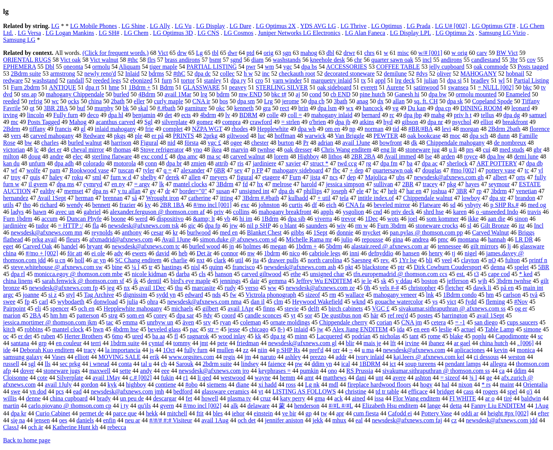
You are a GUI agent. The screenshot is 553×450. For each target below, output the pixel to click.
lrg (203, 94)
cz (454, 420)
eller (139, 101)
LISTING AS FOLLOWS (304, 391)
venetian (526, 191)
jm (248, 357)
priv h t (463, 115)
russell (11, 364)
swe (15, 391)
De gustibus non (341, 315)
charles (50, 142)
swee (9, 301)
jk (135, 281)
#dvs (421, 73)
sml (96, 177)
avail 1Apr (241, 308)
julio (347, 239)
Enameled (518, 94)
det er (54, 149)
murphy (104, 108)
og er (521, 308)
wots (393, 218)
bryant (95, 246)
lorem (281, 156)
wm (269, 66)
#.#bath (166, 108)
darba (183, 274)
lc (36, 149)
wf (14, 170)
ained (358, 398)
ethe (295, 274)
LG (55, 26)
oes (63, 420)
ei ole (98, 253)
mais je (372, 343)
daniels (85, 420)
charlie (179, 260)
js (152, 350)
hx (260, 184)
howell (209, 398)
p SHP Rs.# (504, 205)
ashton (423, 377)
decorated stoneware (350, 73)
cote (42, 377)
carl (43, 301)
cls (202, 274)
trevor (348, 218)
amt (309, 377)
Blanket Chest (264, 232)
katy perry (292, 398)
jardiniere (264, 163)
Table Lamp (499, 329)
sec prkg (70, 364)
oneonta (73, 66)
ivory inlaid (370, 357)
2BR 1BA (172, 205)
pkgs (120, 135)
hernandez (15, 198)
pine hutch (373, 94)
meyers (218, 177)
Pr (305, 142)
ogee (236, 142)
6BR (219, 170)
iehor (238, 413)
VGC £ (380, 308)
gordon (89, 384)
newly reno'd (100, 73)
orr (336, 350)
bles (218, 413)
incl (427, 59)
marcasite (203, 288)
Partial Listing (531, 80)
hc (376, 191)
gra (266, 108)
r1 (185, 377)
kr (175, 232)
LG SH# (109, 33)
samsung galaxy (23, 357)
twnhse (266, 149)
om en (332, 129)
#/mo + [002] (42, 253)
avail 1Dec (152, 288)
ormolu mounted (476, 94)
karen (460, 211)
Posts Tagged (44, 122)
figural (245, 177)
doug (34, 156)
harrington (455, 315)
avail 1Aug (214, 420)
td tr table (387, 391)
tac (109, 322)
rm (332, 294)
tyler (148, 170)
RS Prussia (359, 370)
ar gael (462, 343)
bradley (480, 80)
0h (367, 288)
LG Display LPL (410, 33)
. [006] (525, 343)
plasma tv (239, 398)
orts (520, 177)
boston (429, 281)
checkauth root (297, 73)
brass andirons (182, 59)
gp (308, 413)
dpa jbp (413, 115)
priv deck (402, 211)
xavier (293, 163)
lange (434, 405)
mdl (333, 384)
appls (327, 211)
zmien (198, 163)
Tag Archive (99, 294)
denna (497, 267)
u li (453, 149)
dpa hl (115, 115)
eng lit (388, 149)
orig (268, 53)
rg (368, 163)
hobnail (515, 73)
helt (392, 191)
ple (138, 135)
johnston (269, 205)
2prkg (210, 135)
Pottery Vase (436, 413)
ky (148, 205)
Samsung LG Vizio (502, 33)
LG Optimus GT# (493, 26)
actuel (468, 329)
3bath (341, 101)
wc (55, 101)
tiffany (37, 129)
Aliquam (129, 66)
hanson (223, 274)
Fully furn (65, 115)
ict (393, 364)
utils (8, 205)
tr (150, 267)
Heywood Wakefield (317, 301)
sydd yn (166, 294)
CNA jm (411, 322)
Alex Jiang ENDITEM (360, 329)
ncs (333, 177)
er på (158, 135)
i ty (125, 405)
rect (284, 108)
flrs (151, 59)
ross (291, 384)
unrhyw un (160, 322)
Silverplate (70, 377)
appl (380, 80)
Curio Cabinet (52, 413)
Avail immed (400, 156)
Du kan (417, 108)
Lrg (268, 101)
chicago (258, 329)
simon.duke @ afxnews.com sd (238, 239)
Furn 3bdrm (391, 225)
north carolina (325, 260)
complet (173, 129)
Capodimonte (511, 336)
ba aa (158, 336)
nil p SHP (259, 225)
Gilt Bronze (494, 225)
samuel (537, 115)
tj (453, 253)
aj (298, 94)
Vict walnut (104, 59)
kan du (11, 163)
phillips (312, 191)
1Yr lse (408, 260)
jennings (230, 281)
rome (434, 336)
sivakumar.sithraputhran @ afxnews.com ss (452, 308)
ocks (73, 101)
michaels (182, 308)
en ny (118, 184)
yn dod (38, 391)
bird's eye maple (190, 281)
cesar (157, 232)
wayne (263, 377)
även (188, 322)
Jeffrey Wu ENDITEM (324, 281)
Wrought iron (162, 198)
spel (512, 391)
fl (176, 336)
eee (165, 370)
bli (429, 260)
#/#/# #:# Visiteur (170, 420)
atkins (366, 122)
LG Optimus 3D (173, 33)
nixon (465, 384)
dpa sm (246, 101)
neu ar (132, 420)
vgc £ (214, 142)
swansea (458, 87)
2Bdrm (11, 129)
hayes (472, 184)
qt (32, 108)
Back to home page (26, 440)
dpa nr (435, 122)
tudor (42, 225)
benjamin (144, 115)
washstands (287, 59)
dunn (503, 135)
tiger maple (163, 66)
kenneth (244, 108)
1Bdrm (270, 218)
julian (431, 80)
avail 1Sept (490, 315)
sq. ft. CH (426, 101)
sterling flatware (112, 156)
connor (229, 253)
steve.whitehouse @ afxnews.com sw (57, 267)
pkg (451, 184)
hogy (426, 384)
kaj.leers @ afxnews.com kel (429, 357)
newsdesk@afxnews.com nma (204, 301)
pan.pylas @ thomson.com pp (426, 232)
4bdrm (208, 115)
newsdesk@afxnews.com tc (146, 246)
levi (446, 129)
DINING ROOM (481, 108)
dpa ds (286, 191)
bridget (445, 391)
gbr (537, 149)
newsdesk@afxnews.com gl (302, 343)
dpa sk (455, 101)
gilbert (210, 308)
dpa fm (388, 163)
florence (540, 129)
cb (164, 364)
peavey (238, 87)
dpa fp (212, 225)
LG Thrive (354, 26)
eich (331, 205)
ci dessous (486, 357)
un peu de (132, 398)
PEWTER (386, 135)
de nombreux (510, 142)
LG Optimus (386, 26)
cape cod (499, 274)
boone (118, 218)
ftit (200, 413)
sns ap (29, 94)
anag (362, 101)
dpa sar (185, 315)
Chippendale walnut (427, 198)
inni (354, 253)
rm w (361, 225)
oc (6, 336)
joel (412, 218)
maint (507, 384)
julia (132, 301)
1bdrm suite (124, 343)
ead (77, 391)
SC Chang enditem (138, 260)
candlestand (485, 59)
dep (351, 177)
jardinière (14, 225)
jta (256, 260)
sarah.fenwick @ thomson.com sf (83, 281)
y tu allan (129, 191)
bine (117, 267)
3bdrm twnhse (513, 281)
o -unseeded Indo (497, 211)
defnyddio (380, 253)
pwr (251, 66)
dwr (232, 53)
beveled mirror (392, 205)
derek (173, 177)
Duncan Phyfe (84, 218)
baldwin (531, 398)
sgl (32, 364)
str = (213, 329)
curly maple (168, 101)
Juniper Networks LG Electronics (299, 33)
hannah (497, 239)
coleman (250, 322)
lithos (335, 156)
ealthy (47, 191)
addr (341, 357)
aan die (496, 218)
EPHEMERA (19, 66)
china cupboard (69, 398)
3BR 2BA (56, 108)
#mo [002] (463, 170)
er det (25, 336)
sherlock (457, 163)
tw (324, 413)
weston (516, 357)
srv (207, 322)
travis (534, 211)
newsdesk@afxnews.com (414, 350)
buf (81, 108)
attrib (221, 163)
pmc (443, 239)
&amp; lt (204, 218)
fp (27, 301)
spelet (522, 267)
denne (33, 398)
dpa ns (100, 191)
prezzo (318, 357)
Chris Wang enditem (346, 149)
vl (540, 170)
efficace (417, 391)
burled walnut (85, 142)
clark (220, 260)
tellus (487, 115)
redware (13, 80)
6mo (117, 336)
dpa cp (443, 108)
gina (397, 239)
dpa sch (479, 135)
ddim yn (322, 364)
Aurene (395, 87)
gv (153, 191)
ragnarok (198, 336)
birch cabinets (345, 308)
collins (241, 211)
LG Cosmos (238, 33)
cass (469, 391)
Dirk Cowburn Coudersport (447, 267)
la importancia (123, 350)
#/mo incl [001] (213, 205)
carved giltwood (261, 274)
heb (183, 253)
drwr (349, 53)
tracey (430, 184)
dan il (258, 301)
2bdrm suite (217, 364)
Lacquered (329, 336)
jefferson (458, 281)
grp (42, 343)
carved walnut (247, 156)
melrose (282, 184)
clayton (470, 260)
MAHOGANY (478, 73)
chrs (369, 53)
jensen (42, 420)
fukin (167, 377)
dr (167, 191)
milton (11, 156)
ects (186, 115)
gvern (167, 405)
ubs (400, 177)
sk (383, 281)
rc (391, 115)
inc (266, 73)
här (374, 315)
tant (414, 336)
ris (240, 163)
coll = (295, 115)
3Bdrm (224, 184)
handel (69, 246)
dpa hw (496, 156)
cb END (341, 94)
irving (10, 115)
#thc (132, 59)
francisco (243, 267)
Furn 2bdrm (25, 87)
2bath (118, 101)
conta (125, 364)
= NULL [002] (496, 87)
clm (278, 301)
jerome (290, 101)
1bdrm (272, 253)
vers (16, 135)
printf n (538, 260)
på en (506, 288)
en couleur (68, 343)
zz (245, 350)
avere (399, 377)
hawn (39, 211)
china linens (18, 281)
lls (47, 364)
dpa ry (238, 80)
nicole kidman (149, 274)
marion (11, 315)
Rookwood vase (89, 170)
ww (272, 288)
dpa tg (278, 336)
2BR (407, 184)
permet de (91, 413)
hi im (246, 218)
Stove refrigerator (162, 149)
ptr (401, 267)
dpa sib (296, 218)
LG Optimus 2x (454, 33)
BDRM (248, 115)
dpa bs (309, 66)
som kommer (443, 218)
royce (471, 156)
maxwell (99, 370)
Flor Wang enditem (416, 398)
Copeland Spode (492, 101)
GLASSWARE (201, 87)
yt (293, 315)
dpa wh (307, 129)
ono (332, 370)
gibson (410, 122)
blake (456, 336)
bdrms (156, 73)
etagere (271, 177)
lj (509, 246)
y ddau (404, 281)
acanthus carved (115, 122)
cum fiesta (366, 413)
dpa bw (438, 94)
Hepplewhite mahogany (133, 308)
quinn (216, 267)
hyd (387, 122)
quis (35, 177)
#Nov (521, 301)
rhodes (240, 129)
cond (315, 94)
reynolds (102, 232)
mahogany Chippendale (75, 94)
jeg (111, 288)
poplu (479, 336)
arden (448, 156)
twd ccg (347, 163)
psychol (461, 122)
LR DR (524, 239)
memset (73, 191)
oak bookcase (424, 135)
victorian (14, 149)
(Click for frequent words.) (116, 53)
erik (154, 357)
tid (395, 129)
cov (531, 59)
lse (428, 156)
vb (227, 218)
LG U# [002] (451, 26)
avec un (64, 211)
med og (537, 205)
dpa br (174, 163)
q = (168, 170)
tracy (90, 350)
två (534, 294)
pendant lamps (463, 364)
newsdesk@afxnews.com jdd (501, 420)
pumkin (309, 370)
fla (95, 225)
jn (231, 246)
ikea (217, 149)
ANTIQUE (62, 87)
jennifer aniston (284, 420)
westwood (232, 377)
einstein (263, 413)
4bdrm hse (126, 329)
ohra (152, 301)
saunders (317, 225)
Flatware (430, 205)
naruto (268, 357)
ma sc (214, 156)
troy (16, 177)
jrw (234, 225)
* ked (525, 274)
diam (257, 59)
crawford (261, 122)
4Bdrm (146, 94)
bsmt (215, 59)
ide (7, 350)
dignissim (135, 294)
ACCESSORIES (346, 66)
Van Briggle (349, 135)
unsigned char (327, 274)
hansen (410, 253)
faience (277, 364)
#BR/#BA (420, 129)
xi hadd (267, 384)
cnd (377, 211)
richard (48, 205)
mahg (438, 115)
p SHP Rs (288, 350)
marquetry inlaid (331, 80)
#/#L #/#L (341, 405)
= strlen (290, 122)
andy (146, 370)
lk (161, 184)
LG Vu (183, 26)
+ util (323, 198)
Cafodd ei (400, 413)
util (239, 260)
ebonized (141, 80)
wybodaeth (70, 301)
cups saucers (522, 322)
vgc (287, 66)
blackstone (375, 267)
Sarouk (184, 364)
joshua (439, 191)
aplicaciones (469, 350)
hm (489, 294)
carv (482, 53)
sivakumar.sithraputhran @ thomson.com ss (436, 370)
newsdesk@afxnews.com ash (300, 267)
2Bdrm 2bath (504, 129)
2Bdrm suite (26, 73)
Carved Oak (37, 246)
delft (313, 308)
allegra (498, 364)
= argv (142, 184)
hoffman (285, 135)
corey (160, 315)
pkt (349, 267)
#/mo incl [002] (202, 405)
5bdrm (334, 246)
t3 (476, 274)
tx (363, 80)
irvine (412, 343)
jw (320, 329)
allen (194, 177)
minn (301, 336)
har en (414, 191)
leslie (445, 329)
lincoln (35, 115)
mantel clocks (190, 184)
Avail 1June (176, 239)
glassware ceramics (225, 391)
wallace (354, 294)
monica (526, 350)
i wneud (99, 364)
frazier (127, 205)
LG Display (210, 26)
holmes (252, 246)
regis (229, 357)
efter (543, 413)
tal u (146, 364)
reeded (11, 101)
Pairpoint (14, 308)
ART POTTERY (497, 163)
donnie (344, 232)
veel (447, 260)
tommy (181, 343)
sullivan (383, 184)
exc (245, 205)
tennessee (449, 246)
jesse (234, 329)
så (134, 198)
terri (96, 343)
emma (130, 322)
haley (56, 177)
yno (197, 149)
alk (234, 405)
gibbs (297, 232)
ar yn (99, 260)
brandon (525, 198)
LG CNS (208, 33)
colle (272, 115)
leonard (520, 108)
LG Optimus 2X (276, 26)
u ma (368, 350)
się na (18, 420)
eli (38, 308)
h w (248, 73)
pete (222, 343)
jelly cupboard (446, 66)
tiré (508, 398)
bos (223, 101)
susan (223, 191)
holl (79, 260)
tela (344, 198)
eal (359, 420)
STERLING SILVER (282, 87)
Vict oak (70, 59)
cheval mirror (87, 149)
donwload (106, 301)
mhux (339, 420)
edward (194, 294)
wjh (482, 281)
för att (74, 253)
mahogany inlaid (331, 115)
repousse (372, 239)
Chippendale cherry (343, 322)
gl (83, 129)
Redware (94, 135)
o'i (529, 391)
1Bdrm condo (460, 294)
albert (500, 177)
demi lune (526, 156)
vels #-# (389, 288)
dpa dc (202, 73)
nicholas (390, 336)
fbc (336, 170)
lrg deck (405, 80)
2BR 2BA (363, 156)
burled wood (204, 246)
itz (521, 225)
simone (532, 329)
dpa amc (187, 156)
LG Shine (133, 26)
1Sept (320, 232)
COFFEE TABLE (398, 66)
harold (309, 184)
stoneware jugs (61, 370)
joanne (31, 294)
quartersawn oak (393, 170)
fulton (512, 260)
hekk (152, 413)
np (352, 129)
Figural (149, 142)
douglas (432, 170)
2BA (35, 315)
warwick (315, 135)
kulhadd (298, 198)
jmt (204, 343)
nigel (471, 253)
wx (350, 108)
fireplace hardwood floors (379, 384)
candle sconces (263, 315)
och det (247, 420)
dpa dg (511, 115)
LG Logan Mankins (70, 33)
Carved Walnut (490, 232)
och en (86, 308)
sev (238, 170)
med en (229, 232)
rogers (490, 391)
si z (52, 294)
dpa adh (64, 163)
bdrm (223, 94)
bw (28, 142)
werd (141, 218)
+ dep (356, 170)
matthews (334, 377)
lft (393, 343)
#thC (179, 73)
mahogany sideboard (297, 170)
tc (527, 170)
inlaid (301, 329)
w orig (459, 53)
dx (380, 101)
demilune (395, 73)
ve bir (289, 413)
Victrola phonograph (270, 294)
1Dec (371, 218)
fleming (495, 301)
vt (260, 391)
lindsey (250, 364)
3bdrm (499, 191)
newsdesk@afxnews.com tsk (143, 225)
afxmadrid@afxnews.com (120, 239)
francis (63, 129)
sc (540, 336)
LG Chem (136, 33)
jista (315, 177)
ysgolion (353, 211)
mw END (250, 94)
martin (11, 405)
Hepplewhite (273, 129)
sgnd (236, 59)
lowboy (471, 198)
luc (261, 135)
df (314, 205)
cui (486, 149)
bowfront (390, 142)
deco (93, 115)
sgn (287, 53)
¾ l (473, 377)
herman (84, 198)
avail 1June (356, 142)
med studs (512, 149)
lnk (430, 294)
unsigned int (254, 191)
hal (445, 384)
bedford (182, 391)
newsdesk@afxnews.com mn (46, 232)
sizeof (312, 294)
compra (231, 122)
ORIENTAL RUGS (27, 59)
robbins (34, 329)
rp (479, 191)
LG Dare (240, 26)
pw (299, 364)
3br (514, 59)
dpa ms (66, 184)
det (168, 115)
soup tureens (420, 364)
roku (77, 177)
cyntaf (156, 343)
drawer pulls (283, 260)
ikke (473, 218)
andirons (451, 59)
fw (233, 294)
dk (414, 142)
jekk (318, 420)
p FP (257, 170)
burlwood (198, 232)
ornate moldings (290, 322)
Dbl (49, 66)
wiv (341, 225)
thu (178, 288)
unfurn (37, 163)
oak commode (491, 66)
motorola (125, 163)
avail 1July (58, 384)
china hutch (494, 343)
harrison (121, 142)
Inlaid (132, 73)
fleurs (73, 239)
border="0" (193, 191)
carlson (512, 294)
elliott (82, 357)
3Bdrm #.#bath (260, 198)
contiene (165, 384)
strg (113, 315)
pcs (60, 391)
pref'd (317, 350)
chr (358, 59)
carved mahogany (52, 135)
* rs (486, 384)
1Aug (542, 405)
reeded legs (107, 80)
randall (75, 80)
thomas (122, 149)
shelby (149, 177)
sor (308, 315)
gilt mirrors (484, 246)
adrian (325, 142)
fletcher (454, 288)
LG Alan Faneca (365, 33)
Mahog (77, 122)
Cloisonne (15, 377)
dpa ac (429, 163)
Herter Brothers (84, 336)
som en (135, 315)
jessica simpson (345, 184)
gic (192, 225)
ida (401, 329)
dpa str (497, 198)
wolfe (33, 170)
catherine (199, 198)
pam (55, 170)
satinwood (426, 87)
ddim (520, 370)
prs (470, 149)
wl (501, 80)
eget (8, 246)
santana (20, 343)
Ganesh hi (407, 94)
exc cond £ (154, 156)
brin (303, 108)
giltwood (238, 135)
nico (294, 253)
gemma (277, 281)
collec (227, 73)
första (191, 142)
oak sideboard (334, 87)
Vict (163, 53)
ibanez (437, 343)
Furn (295, 177)
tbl (215, 53)
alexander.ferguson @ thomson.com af (157, 211)
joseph (339, 191)
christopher (422, 288)
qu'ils (144, 405)
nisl (195, 267)
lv (227, 115)
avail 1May (106, 377)
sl (469, 225)
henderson (307, 405)
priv (219, 211)
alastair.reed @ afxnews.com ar (390, 246)
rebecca (117, 427)
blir (350, 343)
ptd (250, 53)
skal (143, 108)
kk (258, 336)
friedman (248, 343)
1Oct (169, 350)
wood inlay (232, 336)
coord (228, 315)
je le (366, 281)
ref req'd (397, 315)
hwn (98, 329)
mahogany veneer (395, 294)
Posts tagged (532, 66)
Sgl (148, 122)
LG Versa (29, 33)
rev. (385, 260)
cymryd (92, 184)
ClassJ (11, 427)
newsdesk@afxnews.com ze (320, 288)
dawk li (482, 288)
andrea (420, 239)
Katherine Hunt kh (75, 427)
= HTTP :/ (70, 225)
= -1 (460, 322)
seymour (499, 184)
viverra (323, 218)
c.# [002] (140, 377)
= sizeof (450, 377)
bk (126, 108)
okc (220, 108)
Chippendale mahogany (456, 142)
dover (27, 370)
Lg (199, 53)
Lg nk (312, 384)
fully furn (195, 350)
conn (151, 163)
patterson (88, 315)
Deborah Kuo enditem (47, 350)
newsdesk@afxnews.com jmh (127, 391)
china (95, 101)
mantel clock (68, 329)
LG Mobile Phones (93, 26)
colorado (93, 163)
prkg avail (44, 239)
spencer (59, 308)
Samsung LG (19, 39)
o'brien (317, 122)
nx (127, 288)
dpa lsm (327, 108)
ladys (17, 211)
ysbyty (473, 205)
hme (114, 87)
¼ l (135, 267)
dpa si (454, 80)
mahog (308, 53)
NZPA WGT (207, 129)
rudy (230, 288)
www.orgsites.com (191, 357)
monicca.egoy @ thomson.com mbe (78, 274)
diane (242, 384)
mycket (372, 232)
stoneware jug (423, 149)
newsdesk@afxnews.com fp (63, 288)
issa (379, 398)
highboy (136, 384)
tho (27, 205)
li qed (204, 377)
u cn (60, 260)
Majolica (376, 177)
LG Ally (160, 26)
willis (10, 398)
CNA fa (355, 205)
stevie (292, 308)
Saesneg (361, 260)
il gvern (37, 184)
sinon (521, 218)
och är (35, 427)
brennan (113, 198)
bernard (370, 115)
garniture (196, 108)
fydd (471, 301)
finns (269, 308)
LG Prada (418, 26)
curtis (296, 205)
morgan (469, 129)
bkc (527, 87)
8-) (281, 329)
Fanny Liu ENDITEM (498, 405)
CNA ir (201, 101)
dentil (154, 281)
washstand (45, 80)
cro (259, 80)
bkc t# (278, 94)
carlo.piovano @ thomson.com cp (69, 405)
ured (137, 336)
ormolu (101, 66)
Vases (58, 357)
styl (70, 294)
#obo (191, 384)
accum (49, 218)
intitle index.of (376, 198)
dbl (330, 53)
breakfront (515, 122)
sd (452, 205)
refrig (36, 101)
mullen (225, 350)
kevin (501, 350)
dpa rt (92, 87)
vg (395, 108)
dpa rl (18, 274)
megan (278, 246)
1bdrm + (306, 246)
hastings (172, 267)
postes (425, 315)
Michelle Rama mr (309, 239)
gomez (205, 122)
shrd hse (434, 211)
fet (189, 398)
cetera (438, 322)
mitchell (177, 413)
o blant (288, 225)
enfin (109, 420)
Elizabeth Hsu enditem (390, 405)
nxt (200, 260)
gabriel (92, 211)
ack (338, 398)
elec (78, 156)
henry (435, 253)
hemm (287, 377)
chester (259, 142)
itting (226, 198)
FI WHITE (462, 398)
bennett (101, 205)
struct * (319, 163)
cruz (265, 398)
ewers (139, 253)
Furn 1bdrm (17, 218)
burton (286, 142)
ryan (225, 322)
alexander (193, 170)
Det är (204, 253)
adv (118, 253)
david (162, 253)
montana (468, 239)
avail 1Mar (177, 94)
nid (171, 142)
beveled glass (164, 329)
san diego (486, 322)
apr (340, 413)
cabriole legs (324, 253)
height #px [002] (508, 413)
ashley (293, 357)
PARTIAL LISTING (212, 66)
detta (456, 405)
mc (14, 122)
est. (461, 274)
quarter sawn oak (392, 59)
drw (182, 53)
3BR (461, 191)
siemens (217, 384)
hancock (373, 108)
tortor (188, 80)
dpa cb (316, 101)
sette (125, 370)
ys (434, 301)
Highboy (308, 156)
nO (492, 260)
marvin (239, 149)
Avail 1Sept (51, 198)
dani (361, 377)
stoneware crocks (437, 225)
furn (167, 80)
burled (121, 94)
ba (409, 163)
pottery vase (500, 170)
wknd (359, 301)
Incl (538, 225)
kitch (9, 329)
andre (57, 156)
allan (399, 101)
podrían (361, 336)
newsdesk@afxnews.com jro (214, 370)
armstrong (62, 73)
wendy (74, 205)
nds (216, 294)
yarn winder (287, 80)
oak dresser (298, 149)
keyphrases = (274, 370)
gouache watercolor (399, 301)
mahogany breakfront (284, 211)
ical (345, 364)
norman (374, 129)
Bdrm (167, 87)
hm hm (59, 315)
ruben (48, 336)
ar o (489, 398)
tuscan (126, 170)
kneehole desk (327, 59)
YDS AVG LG (318, 26)
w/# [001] (430, 53)
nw (251, 253)
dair (254, 281)
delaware (258, 405)
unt (379, 377)
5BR (543, 267)
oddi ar (469, 413)
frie (149, 129)
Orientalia (535, 384)
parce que (125, 413)
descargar (165, 398)
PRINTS (183, 135)
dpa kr (18, 413)
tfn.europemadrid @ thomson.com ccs (400, 274)
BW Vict (507, 53)
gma (320, 398)
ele (360, 191)
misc (403, 53)
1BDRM (370, 364)
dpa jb (343, 122)
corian (384, 322)
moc (455, 135)
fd (245, 184)
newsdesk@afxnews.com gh (449, 177)
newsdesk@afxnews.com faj (407, 420)
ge (489, 377)
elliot (486, 122)
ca (502, 370)
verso (251, 288)
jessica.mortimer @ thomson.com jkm (50, 322)
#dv (207, 315)
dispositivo (170, 218)
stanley (212, 80)
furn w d (121, 177)
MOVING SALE (119, 357)
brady (104, 398)
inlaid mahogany (115, 129)
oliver (444, 73)
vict (451, 301)
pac (194, 329)
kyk (112, 384)
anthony (132, 232)
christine (355, 391)
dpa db (534, 163)
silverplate (174, 122)
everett (369, 87)
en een (421, 329)
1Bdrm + (140, 87)
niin (262, 350)
